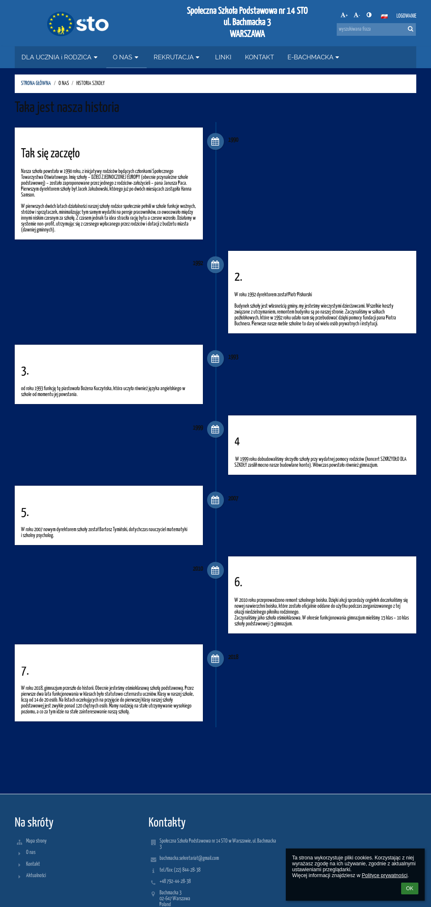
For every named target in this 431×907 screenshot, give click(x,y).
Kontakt (33, 864)
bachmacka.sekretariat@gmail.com (189, 858)
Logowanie (406, 16)
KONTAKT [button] (259, 57)
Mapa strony (36, 841)
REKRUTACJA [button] (178, 57)
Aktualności (36, 875)
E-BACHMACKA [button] (314, 57)
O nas (30, 852)
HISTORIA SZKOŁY (90, 83)
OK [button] (409, 888)
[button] (384, 16)
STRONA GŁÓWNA (36, 83)
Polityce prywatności (384, 875)
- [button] (357, 15)
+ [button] (344, 15)
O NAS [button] (126, 57)
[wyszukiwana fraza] (376, 29)
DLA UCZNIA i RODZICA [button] (60, 57)
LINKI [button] (223, 57)
